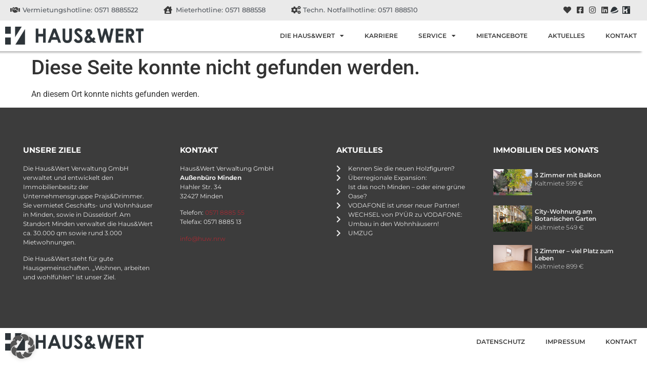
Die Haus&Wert (312, 36)
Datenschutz (500, 341)
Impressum (565, 341)
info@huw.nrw (203, 238)
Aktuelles (566, 35)
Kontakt (621, 35)
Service (437, 36)
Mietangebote (502, 35)
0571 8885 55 (225, 212)
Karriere (381, 35)
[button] (22, 346)
